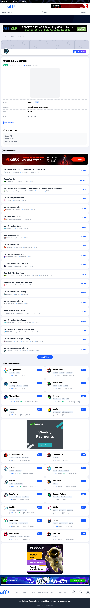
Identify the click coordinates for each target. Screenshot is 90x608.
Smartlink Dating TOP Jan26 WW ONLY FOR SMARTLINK (25, 169)
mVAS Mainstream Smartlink (14, 310)
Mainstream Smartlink (12, 207)
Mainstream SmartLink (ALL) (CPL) (17, 339)
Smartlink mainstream (12, 235)
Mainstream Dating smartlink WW (16, 348)
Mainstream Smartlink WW (14, 301)
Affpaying (14, 1)
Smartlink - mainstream (12, 216)
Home (7, 37)
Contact (53, 592)
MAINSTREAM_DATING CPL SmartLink (18, 282)
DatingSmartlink (10, 179)
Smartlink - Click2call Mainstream (16, 273)
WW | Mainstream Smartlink (14, 254)
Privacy (33, 592)
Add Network (43, 592)
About (25, 592)
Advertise (62, 592)
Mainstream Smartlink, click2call (16, 263)
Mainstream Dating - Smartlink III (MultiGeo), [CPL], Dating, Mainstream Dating (33, 188)
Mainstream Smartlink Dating (15, 292)
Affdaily (23, 1)
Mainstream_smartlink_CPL (14, 198)
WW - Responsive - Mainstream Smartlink (19, 329)
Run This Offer (10, 123)
